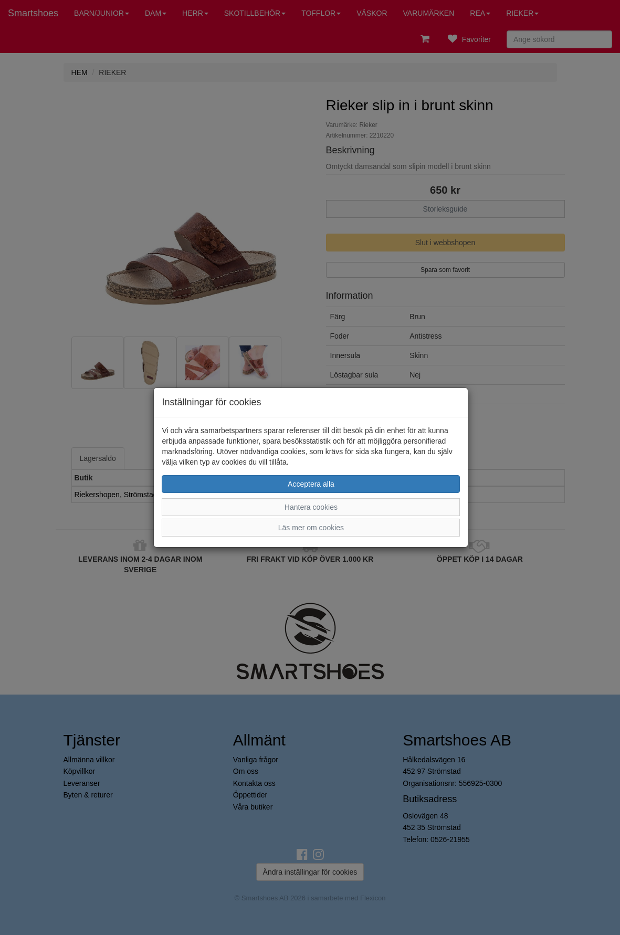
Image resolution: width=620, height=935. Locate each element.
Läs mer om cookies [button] (311, 527)
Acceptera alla (311, 484)
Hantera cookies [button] (311, 507)
